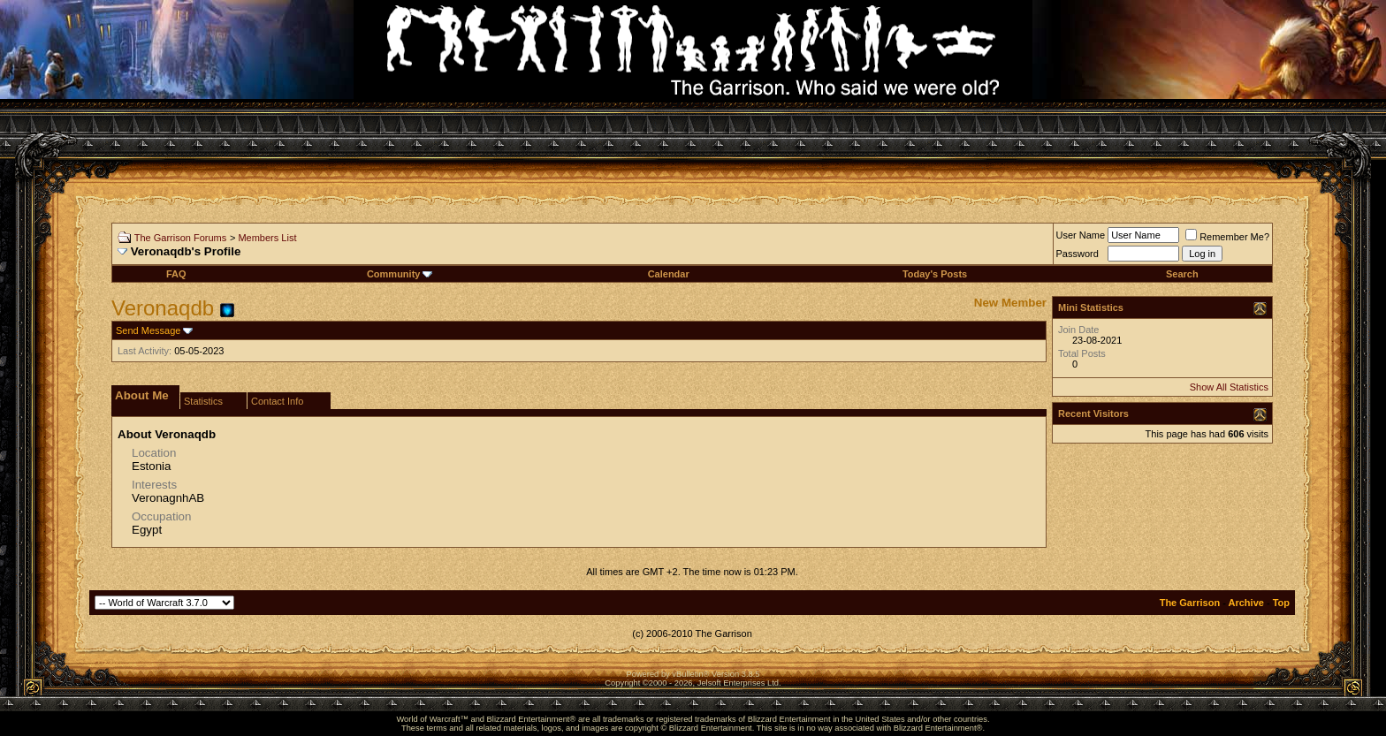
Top (1281, 602)
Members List (267, 237)
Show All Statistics (1229, 387)
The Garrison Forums (180, 237)
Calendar (668, 274)
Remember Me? (1227, 236)
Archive (1246, 602)
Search (1182, 274)
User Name (1081, 235)
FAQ (176, 274)
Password (1077, 253)
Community (400, 274)
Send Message (148, 330)
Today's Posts (934, 274)
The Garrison (1190, 602)
